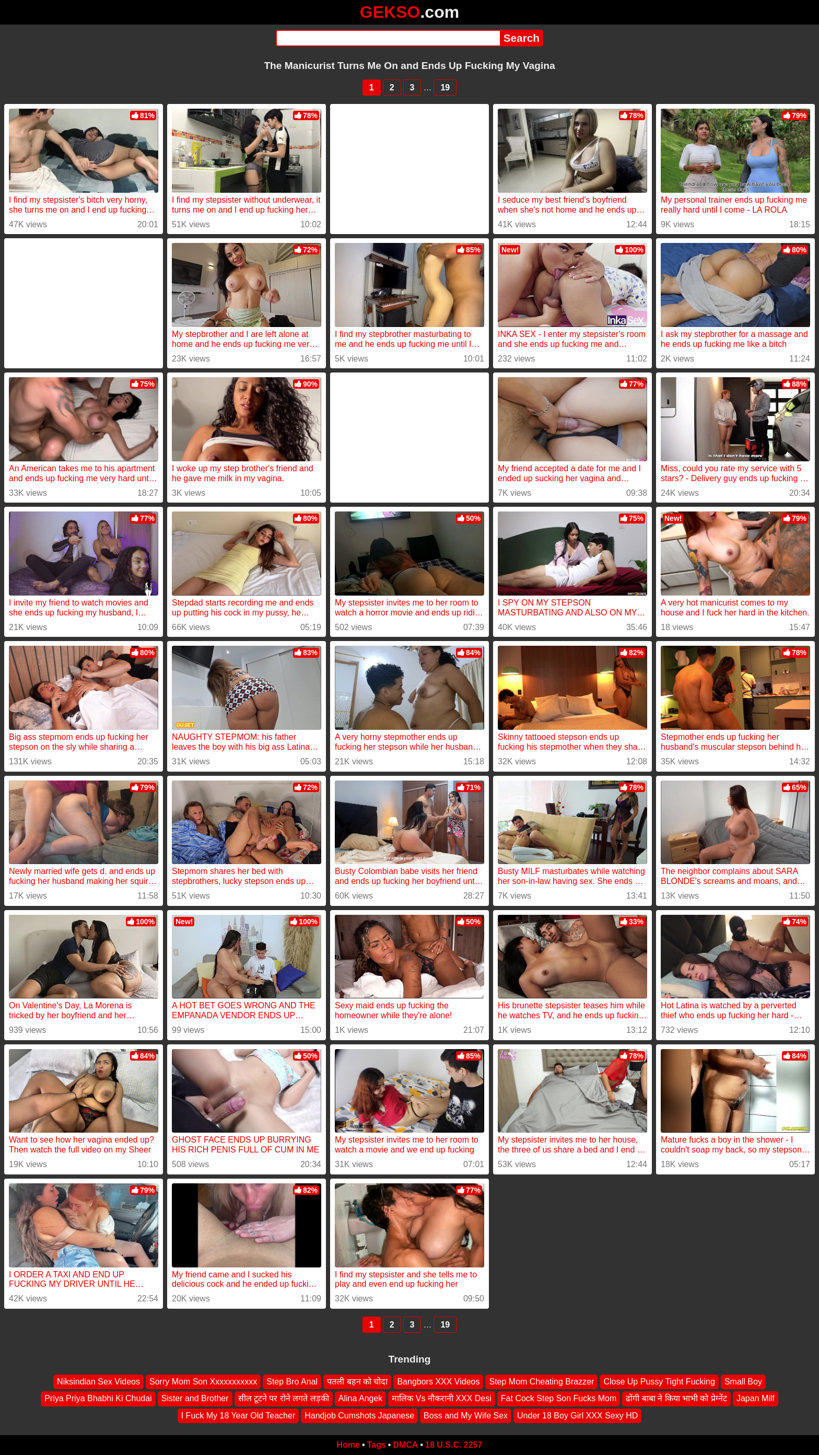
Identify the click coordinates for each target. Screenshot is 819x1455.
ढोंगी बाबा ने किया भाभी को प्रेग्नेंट (676, 1398)
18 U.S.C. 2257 (453, 1444)
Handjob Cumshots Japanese (359, 1415)
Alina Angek (360, 1398)
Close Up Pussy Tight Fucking (659, 1381)
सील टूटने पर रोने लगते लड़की (283, 1398)
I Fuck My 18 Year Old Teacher (238, 1415)
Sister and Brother (195, 1398)
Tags (376, 1444)
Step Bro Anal (292, 1381)
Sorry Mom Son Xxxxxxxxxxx (203, 1381)
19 (445, 87)
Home (348, 1444)
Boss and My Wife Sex (466, 1415)
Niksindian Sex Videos (98, 1381)
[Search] (388, 38)
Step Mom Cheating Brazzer (541, 1381)
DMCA (405, 1444)
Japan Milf (755, 1398)
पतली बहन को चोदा (357, 1381)
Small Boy (743, 1381)
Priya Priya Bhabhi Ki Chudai (97, 1398)
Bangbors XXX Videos (438, 1381)
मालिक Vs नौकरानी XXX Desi (441, 1398)
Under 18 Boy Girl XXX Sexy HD (577, 1415)
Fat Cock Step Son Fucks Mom (558, 1398)
